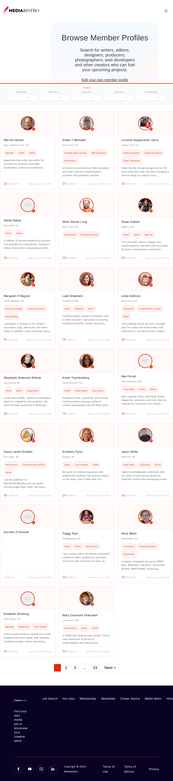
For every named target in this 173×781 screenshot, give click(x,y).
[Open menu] (166, 11)
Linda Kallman (130, 296)
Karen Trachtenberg (75, 377)
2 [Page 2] (66, 667)
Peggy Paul (70, 533)
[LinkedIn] (52, 769)
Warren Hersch (14, 140)
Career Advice (130, 698)
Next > (110, 667)
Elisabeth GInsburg (16, 614)
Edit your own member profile (105, 80)
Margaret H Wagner (17, 296)
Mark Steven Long (74, 221)
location (119, 92)
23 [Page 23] (95, 667)
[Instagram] (41, 769)
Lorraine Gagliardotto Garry (140, 140)
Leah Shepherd (72, 296)
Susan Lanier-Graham (18, 451)
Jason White (129, 451)
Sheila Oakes (12, 220)
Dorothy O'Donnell (16, 532)
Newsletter (108, 698)
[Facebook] (18, 769)
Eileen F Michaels (74, 140)
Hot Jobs (68, 698)
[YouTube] (29, 769)
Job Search (49, 698)
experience (151, 92)
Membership (88, 698)
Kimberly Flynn (72, 451)
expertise (21, 92)
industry (86, 92)
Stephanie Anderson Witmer (22, 377)
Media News (153, 698)
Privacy (154, 769)
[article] (27, 150)
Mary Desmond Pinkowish (80, 615)
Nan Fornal (128, 376)
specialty (54, 92)
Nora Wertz (129, 533)
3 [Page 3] (75, 667)
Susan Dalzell (130, 221)
